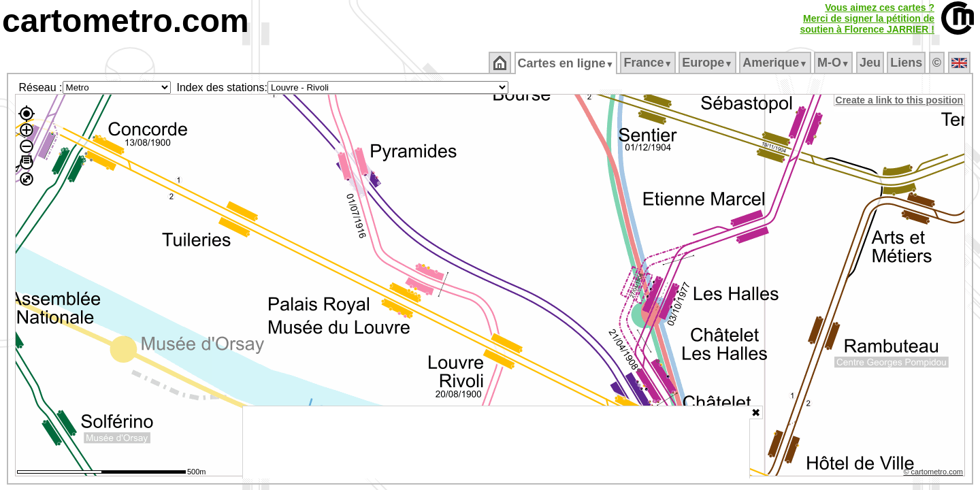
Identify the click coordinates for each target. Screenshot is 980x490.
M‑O (835, 62)
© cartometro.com (934, 474)
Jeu (870, 62)
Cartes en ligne (567, 63)
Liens (908, 62)
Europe (708, 62)
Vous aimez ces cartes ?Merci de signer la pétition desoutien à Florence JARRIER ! (867, 18)
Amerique (776, 62)
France (649, 62)
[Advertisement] (496, 442)
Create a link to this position (900, 100)
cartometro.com (125, 21)
